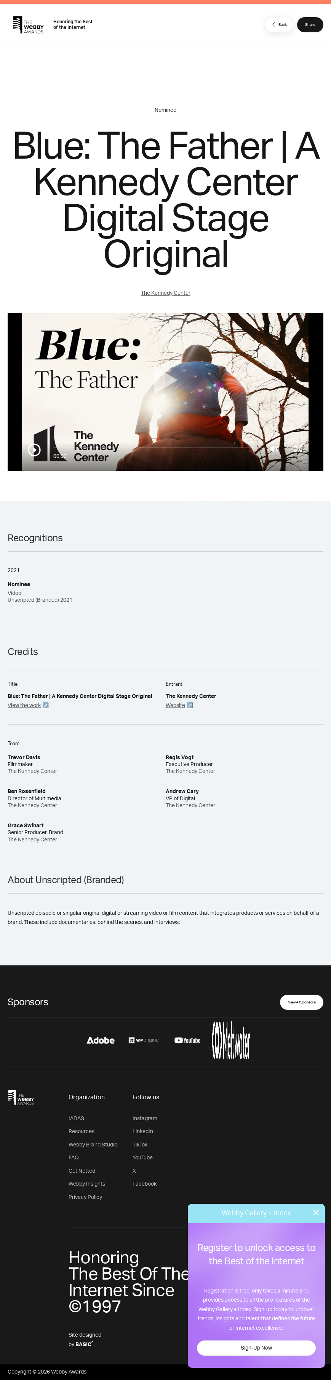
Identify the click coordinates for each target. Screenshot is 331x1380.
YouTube (143, 1158)
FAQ (74, 1158)
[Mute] (274, 448)
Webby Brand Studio (93, 1145)
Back (278, 24)
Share (310, 25)
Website (175, 705)
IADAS (76, 1118)
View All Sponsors (302, 1002)
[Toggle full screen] (298, 448)
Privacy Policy (85, 1197)
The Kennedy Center (165, 293)
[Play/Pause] (34, 450)
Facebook (145, 1184)
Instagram (145, 1118)
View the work (24, 705)
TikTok (140, 1145)
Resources (81, 1131)
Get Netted (82, 1171)
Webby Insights (87, 1184)
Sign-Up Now (256, 1348)
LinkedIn (143, 1131)
